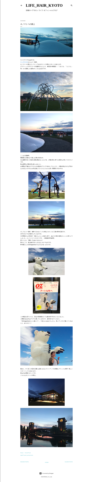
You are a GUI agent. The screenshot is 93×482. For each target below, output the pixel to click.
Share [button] (21, 452)
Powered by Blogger (46, 473)
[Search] (71, 5)
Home (46, 462)
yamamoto (30, 455)
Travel (24, 455)
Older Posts (69, 462)
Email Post (28, 452)
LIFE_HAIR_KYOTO (44, 5)
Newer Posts (24, 462)
